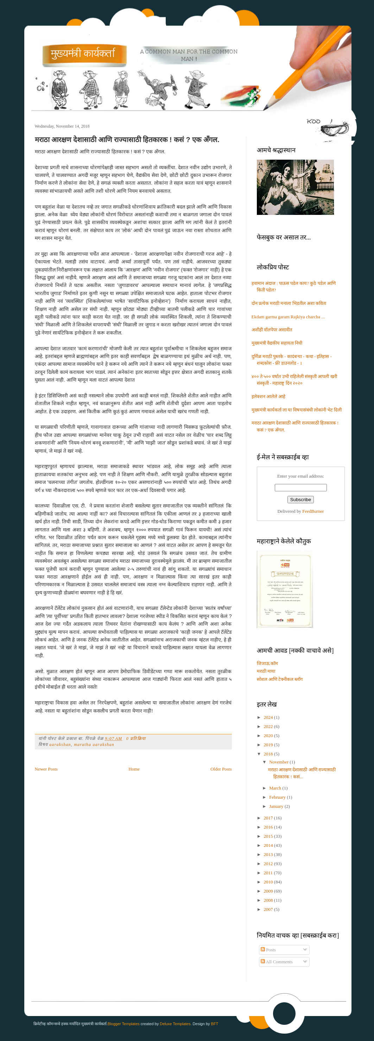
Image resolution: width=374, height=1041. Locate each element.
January (277, 806)
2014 (269, 845)
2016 (269, 827)
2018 (269, 753)
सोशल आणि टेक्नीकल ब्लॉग (280, 679)
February (278, 797)
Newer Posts (46, 769)
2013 (269, 854)
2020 (269, 735)
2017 (269, 817)
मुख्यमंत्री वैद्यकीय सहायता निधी (277, 343)
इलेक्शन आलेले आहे (269, 396)
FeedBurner (313, 511)
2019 (269, 744)
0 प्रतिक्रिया (136, 738)
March (275, 788)
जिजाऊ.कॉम (267, 663)
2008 (269, 900)
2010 (269, 881)
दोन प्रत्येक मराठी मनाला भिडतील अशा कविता (289, 303)
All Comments (277, 961)
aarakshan (60, 744)
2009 (269, 891)
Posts (268, 949)
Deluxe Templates (175, 1024)
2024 (269, 717)
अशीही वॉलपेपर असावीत (272, 329)
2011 (269, 872)
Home (134, 769)
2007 (269, 909)
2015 (269, 836)
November (279, 762)
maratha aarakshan (94, 744)
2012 (269, 863)
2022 (269, 726)
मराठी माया (266, 671)
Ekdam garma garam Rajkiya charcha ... (288, 316)
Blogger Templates (124, 1024)
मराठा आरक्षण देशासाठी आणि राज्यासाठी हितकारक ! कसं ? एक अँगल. (127, 139)
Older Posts (221, 769)
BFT (214, 1024)
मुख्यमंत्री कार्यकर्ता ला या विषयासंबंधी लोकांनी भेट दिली (297, 410)
